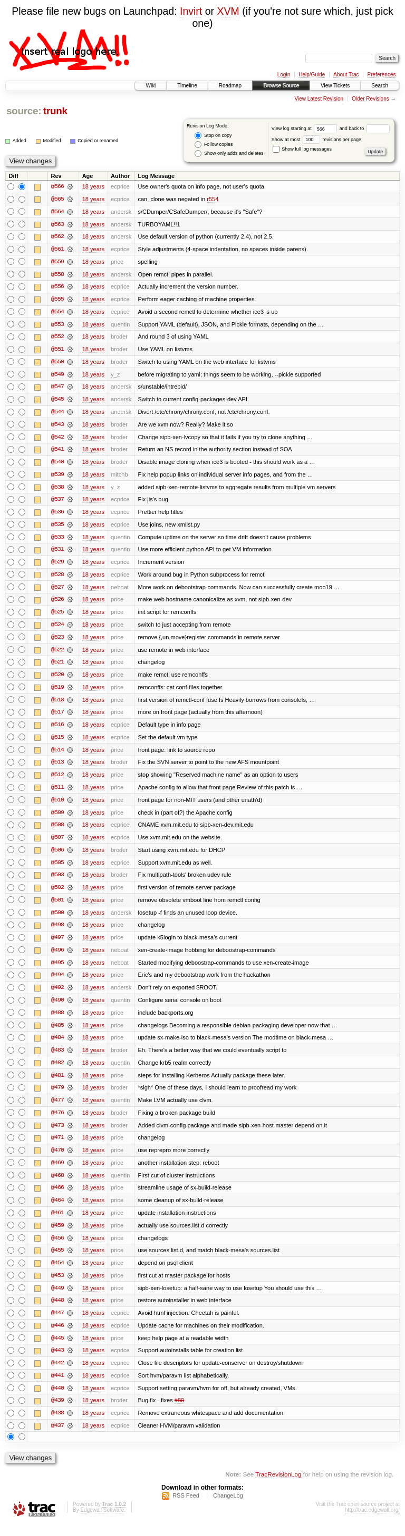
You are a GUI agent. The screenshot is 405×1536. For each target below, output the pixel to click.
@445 (57, 1349)
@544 (57, 414)
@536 (57, 515)
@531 (57, 553)
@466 (57, 1197)
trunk (55, 110)
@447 (57, 1324)
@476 (57, 1121)
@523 (57, 641)
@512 (57, 780)
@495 (57, 970)
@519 (57, 692)
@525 (57, 616)
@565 (57, 199)
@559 (57, 262)
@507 (57, 843)
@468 (57, 1185)
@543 (57, 426)
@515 (57, 742)
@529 (57, 565)
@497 (57, 944)
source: (23, 110)
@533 (57, 540)
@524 (57, 629)
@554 (57, 313)
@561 (57, 249)
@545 (57, 401)
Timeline (187, 85)
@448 (57, 1311)
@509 (57, 818)
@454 (57, 1273)
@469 (57, 1172)
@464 (57, 1210)
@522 (57, 654)
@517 (57, 717)
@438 (57, 1425)
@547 (57, 388)
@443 (57, 1361)
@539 (57, 477)
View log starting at (306, 128)
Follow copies (214, 144)
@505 (57, 869)
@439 (57, 1412)
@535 (57, 527)
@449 (57, 1298)
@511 (57, 793)
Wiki (151, 85)
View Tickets (335, 85)
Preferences (382, 74)
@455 (57, 1260)
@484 (57, 1046)
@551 (57, 350)
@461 (57, 1222)
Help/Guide (311, 74)
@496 (57, 957)
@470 (57, 1159)
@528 (57, 578)
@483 (57, 1058)
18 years (93, 186)
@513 (57, 768)
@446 (57, 1336)
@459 (57, 1235)
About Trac (346, 74)
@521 (57, 666)
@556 (57, 287)
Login (283, 74)
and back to (365, 128)
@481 (57, 1083)
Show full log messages (302, 149)
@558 (57, 275)
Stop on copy (213, 135)
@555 (57, 300)
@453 (57, 1286)
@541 (57, 452)
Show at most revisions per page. (317, 139)
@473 (57, 1134)
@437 (57, 1437)
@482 (57, 1071)
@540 (57, 464)
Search (379, 85)
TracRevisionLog (278, 1486)
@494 (57, 982)
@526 (57, 603)
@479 (57, 1096)
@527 (57, 591)
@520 (57, 679)
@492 (57, 995)
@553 (57, 325)
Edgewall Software (102, 1522)
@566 (57, 186)
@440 (57, 1399)
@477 (57, 1109)
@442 (57, 1374)
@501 (57, 907)
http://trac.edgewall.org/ (372, 1522)
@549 (57, 376)
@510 (57, 805)
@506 (57, 856)
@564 (57, 211)
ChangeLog (228, 1507)
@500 (57, 919)
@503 (57, 881)
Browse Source (281, 85)
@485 (57, 1033)
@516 (57, 730)
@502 (57, 894)
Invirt (191, 11)
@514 (57, 755)
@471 (57, 1147)
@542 (57, 439)
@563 (57, 224)
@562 (57, 237)
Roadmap (230, 85)
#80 (179, 1412)
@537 (57, 502)
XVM (228, 11)
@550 (57, 363)
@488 (57, 1020)
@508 (57, 831)
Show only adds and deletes (229, 153)
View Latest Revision (318, 99)
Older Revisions (370, 99)
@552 (57, 338)
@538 (57, 489)
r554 (212, 199)
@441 (57, 1387)
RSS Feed (185, 1507)
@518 (57, 704)
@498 (57, 932)
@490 (57, 1008)
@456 (57, 1248)
